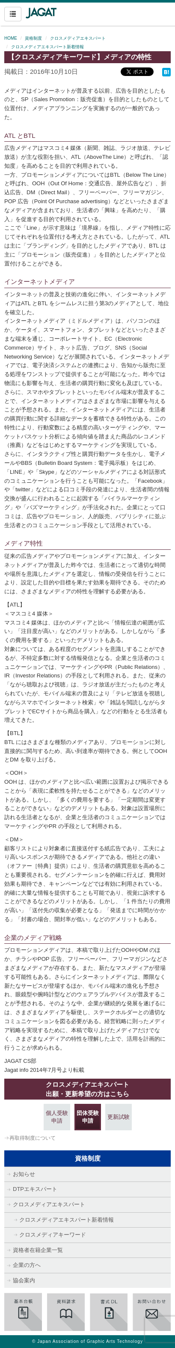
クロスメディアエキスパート (78, 38)
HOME (10, 38)
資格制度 (33, 38)
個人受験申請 (57, 1117)
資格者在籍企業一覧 (38, 1250)
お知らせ (24, 1174)
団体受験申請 (88, 1117)
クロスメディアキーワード (52, 1234)
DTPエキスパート (35, 1189)
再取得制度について (32, 1138)
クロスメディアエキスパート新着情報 (47, 46)
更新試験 (118, 1117)
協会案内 (24, 1280)
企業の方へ (27, 1265)
